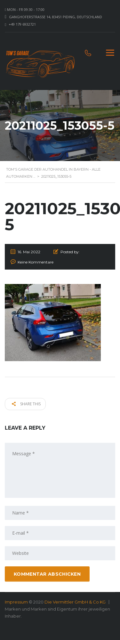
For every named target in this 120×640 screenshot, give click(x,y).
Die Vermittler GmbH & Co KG (75, 601)
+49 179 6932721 (22, 24)
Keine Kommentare (35, 262)
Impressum (16, 601)
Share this (26, 404)
